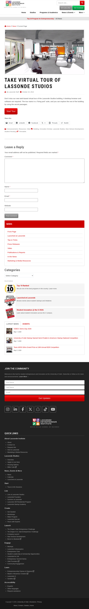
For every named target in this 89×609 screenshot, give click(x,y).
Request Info (11, 447)
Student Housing (10, 131)
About (9, 442)
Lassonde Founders (14, 497)
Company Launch (13, 534)
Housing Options (13, 465)
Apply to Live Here (13, 462)
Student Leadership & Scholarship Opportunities (23, 554)
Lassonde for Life (13, 556)
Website (8, 206)
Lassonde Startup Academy (16, 504)
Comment (9, 157)
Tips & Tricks (12, 240)
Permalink (22, 131)
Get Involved (78, 8)
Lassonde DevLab (13, 519)
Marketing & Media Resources (19, 261)
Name (7, 187)
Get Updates (44, 398)
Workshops (11, 514)
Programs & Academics (48, 12)
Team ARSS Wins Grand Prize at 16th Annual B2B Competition (36, 347)
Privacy (39, 602)
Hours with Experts (13, 522)
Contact (20, 605)
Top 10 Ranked (23, 286)
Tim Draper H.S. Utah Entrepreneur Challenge (22, 532)
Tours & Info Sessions (14, 487)
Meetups (10, 546)
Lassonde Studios (59, 129)
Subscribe (65, 8)
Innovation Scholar (46, 129)
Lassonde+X (11, 576)
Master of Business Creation (17, 574)
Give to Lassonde (13, 450)
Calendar (10, 477)
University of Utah (23, 602)
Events (26, 324)
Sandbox (11, 579)
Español (10, 586)
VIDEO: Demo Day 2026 (22, 329)
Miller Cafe (12, 467)
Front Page (12, 232)
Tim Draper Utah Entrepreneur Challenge (21, 529)
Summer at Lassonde (14, 499)
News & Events (68, 12)
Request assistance (14, 591)
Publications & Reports (16, 252)
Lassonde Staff (14, 92)
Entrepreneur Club (13, 551)
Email (7, 196)
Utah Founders (13, 561)
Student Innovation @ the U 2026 (30, 310)
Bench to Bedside (14, 539)
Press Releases (14, 244)
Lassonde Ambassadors (15, 549)
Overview (10, 460)
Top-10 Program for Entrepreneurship (40, 19)
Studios (32, 12)
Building (36, 129)
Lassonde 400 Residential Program (19, 502)
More (81, 12)
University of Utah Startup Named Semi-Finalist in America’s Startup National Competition (46, 338)
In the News (12, 257)
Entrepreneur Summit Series (16, 559)
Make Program (12, 517)
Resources (22, 129)
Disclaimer (33, 602)
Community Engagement (15, 564)
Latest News (12, 324)
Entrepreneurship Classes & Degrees (20, 571)
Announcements (12, 129)
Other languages (13, 588)
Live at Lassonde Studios (15, 494)
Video (29, 129)
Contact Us (11, 445)
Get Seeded (11, 512)
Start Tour (11, 111)
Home (23, 12)
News (14, 26)
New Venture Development (75, 129)
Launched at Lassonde (16, 236)
